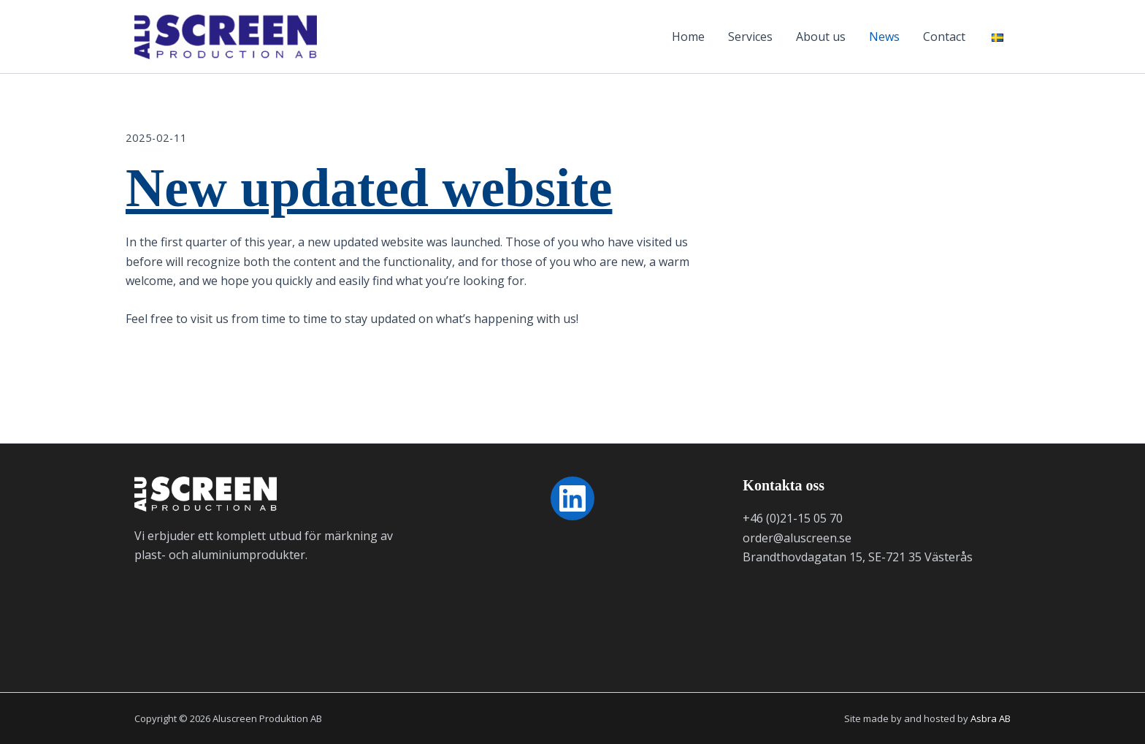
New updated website (369, 189)
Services (750, 37)
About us (821, 37)
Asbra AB (990, 718)
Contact (944, 37)
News (884, 37)
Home (688, 37)
